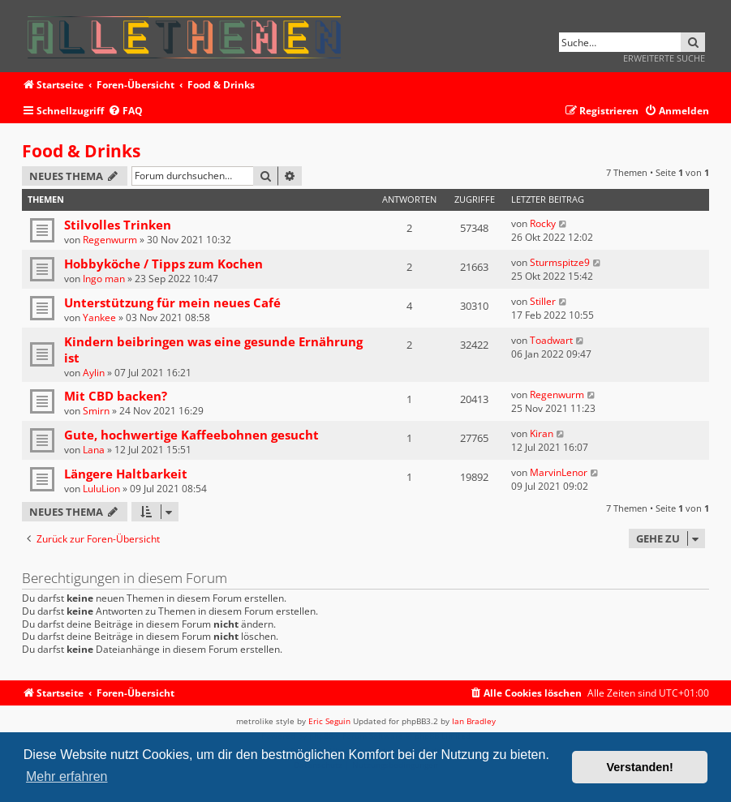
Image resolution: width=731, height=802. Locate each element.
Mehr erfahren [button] (67, 776)
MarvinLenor (558, 472)
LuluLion (101, 488)
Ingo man (104, 278)
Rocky (543, 223)
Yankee (99, 317)
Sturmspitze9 (560, 262)
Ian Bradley (474, 721)
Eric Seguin (329, 721)
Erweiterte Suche (664, 58)
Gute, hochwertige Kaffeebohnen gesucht (191, 435)
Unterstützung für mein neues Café (172, 302)
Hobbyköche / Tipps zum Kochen (163, 263)
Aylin (94, 373)
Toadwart (551, 340)
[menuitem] (125, 111)
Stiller (543, 301)
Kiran (541, 433)
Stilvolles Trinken (117, 225)
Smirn (96, 411)
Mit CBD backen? (115, 396)
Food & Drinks (81, 150)
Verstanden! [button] (640, 767)
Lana (94, 450)
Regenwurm (110, 240)
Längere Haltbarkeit (125, 473)
